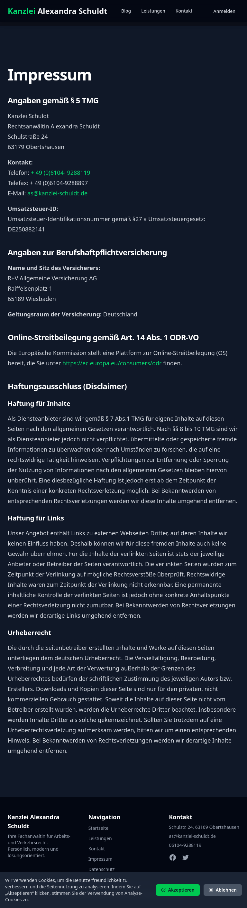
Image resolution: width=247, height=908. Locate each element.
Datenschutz (101, 869)
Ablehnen (223, 890)
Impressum (100, 859)
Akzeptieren (178, 890)
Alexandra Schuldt (57, 11)
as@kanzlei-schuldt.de (57, 193)
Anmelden (224, 11)
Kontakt (184, 11)
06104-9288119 (185, 845)
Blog (126, 11)
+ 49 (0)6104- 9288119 (60, 172)
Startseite (98, 828)
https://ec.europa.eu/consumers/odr (111, 363)
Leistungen (153, 11)
